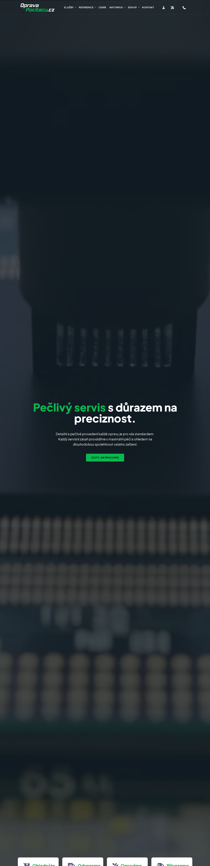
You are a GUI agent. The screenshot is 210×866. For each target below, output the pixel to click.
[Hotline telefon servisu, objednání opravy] (184, 7)
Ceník (102, 7)
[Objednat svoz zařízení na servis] (172, 7)
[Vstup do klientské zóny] (164, 7)
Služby (69, 7)
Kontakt (148, 7)
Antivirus (116, 7)
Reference (86, 7)
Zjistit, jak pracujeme (105, 457)
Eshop (132, 7)
